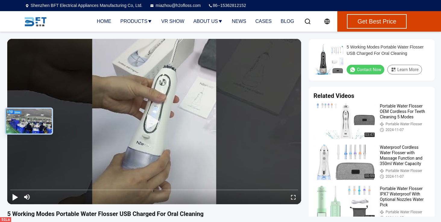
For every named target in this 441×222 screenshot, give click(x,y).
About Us (208, 21)
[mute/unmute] (27, 197)
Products (136, 21)
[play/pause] (15, 197)
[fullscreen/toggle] (293, 197)
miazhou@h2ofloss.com (175, 5)
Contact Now (365, 69)
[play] (154, 121)
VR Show (172, 21)
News (239, 21)
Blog (287, 21)
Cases (263, 21)
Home (104, 21)
